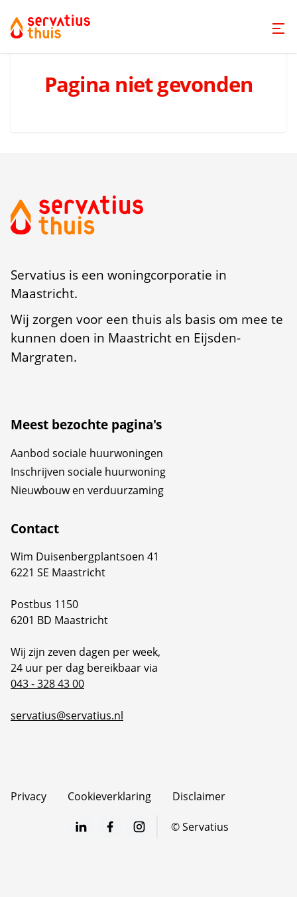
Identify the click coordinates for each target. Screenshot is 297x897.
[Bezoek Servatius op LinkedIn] (81, 827)
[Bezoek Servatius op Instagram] (139, 827)
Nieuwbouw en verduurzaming (87, 490)
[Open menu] (278, 28)
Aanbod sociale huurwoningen (87, 453)
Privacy (28, 796)
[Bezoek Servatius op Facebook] (110, 827)
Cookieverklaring (109, 796)
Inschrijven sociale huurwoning (88, 471)
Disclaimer (198, 796)
